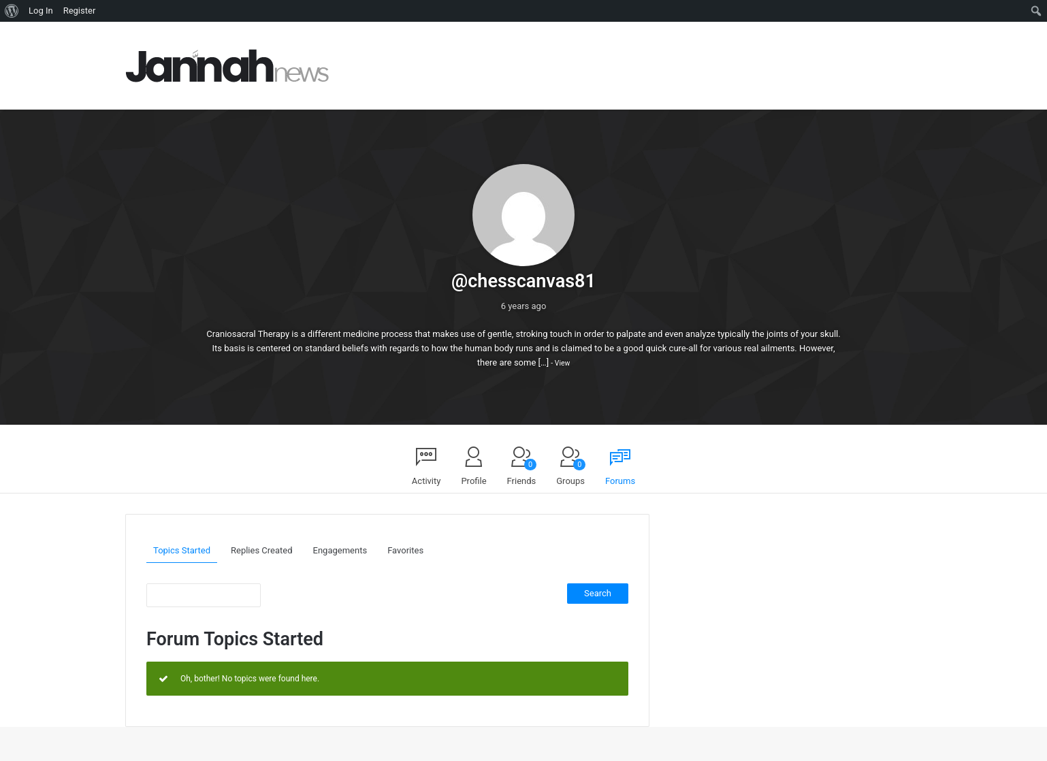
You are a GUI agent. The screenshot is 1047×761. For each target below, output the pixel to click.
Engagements (340, 550)
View (562, 363)
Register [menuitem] (79, 10)
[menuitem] (12, 11)
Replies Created (262, 550)
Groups (570, 472)
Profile (473, 481)
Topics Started (181, 550)
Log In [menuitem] (41, 10)
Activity (426, 481)
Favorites (405, 550)
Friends (522, 472)
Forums (620, 481)
